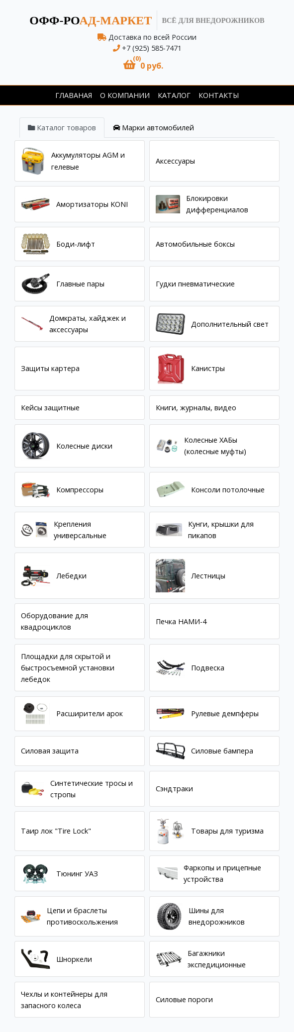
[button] (143, 65)
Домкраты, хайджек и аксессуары (87, 323)
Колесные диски (84, 446)
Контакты (218, 95)
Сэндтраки (174, 788)
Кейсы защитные (50, 407)
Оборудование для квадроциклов (54, 621)
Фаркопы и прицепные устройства (222, 873)
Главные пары (80, 283)
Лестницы (208, 575)
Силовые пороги (184, 999)
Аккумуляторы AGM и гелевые (88, 160)
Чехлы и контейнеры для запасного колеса (64, 999)
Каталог (174, 95)
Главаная (73, 95)
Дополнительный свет (230, 324)
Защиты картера (50, 368)
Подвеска (207, 667)
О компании (125, 95)
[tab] (61, 127)
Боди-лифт (75, 244)
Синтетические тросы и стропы (91, 788)
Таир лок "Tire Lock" (56, 831)
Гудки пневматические (195, 283)
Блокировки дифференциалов (217, 203)
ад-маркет (90, 20)
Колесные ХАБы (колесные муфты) (215, 445)
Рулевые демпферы (225, 713)
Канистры (208, 368)
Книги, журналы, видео (196, 407)
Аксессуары (175, 161)
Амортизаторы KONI (92, 204)
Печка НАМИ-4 (181, 621)
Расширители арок (89, 713)
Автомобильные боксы (195, 244)
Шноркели (74, 959)
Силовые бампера (222, 750)
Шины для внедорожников (217, 916)
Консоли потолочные (228, 489)
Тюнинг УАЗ (77, 873)
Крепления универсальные (80, 529)
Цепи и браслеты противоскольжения (82, 916)
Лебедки (71, 575)
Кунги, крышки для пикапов (221, 529)
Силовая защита (50, 750)
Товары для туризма (227, 831)
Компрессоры (79, 489)
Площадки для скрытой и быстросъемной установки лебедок (67, 668)
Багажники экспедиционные (217, 958)
